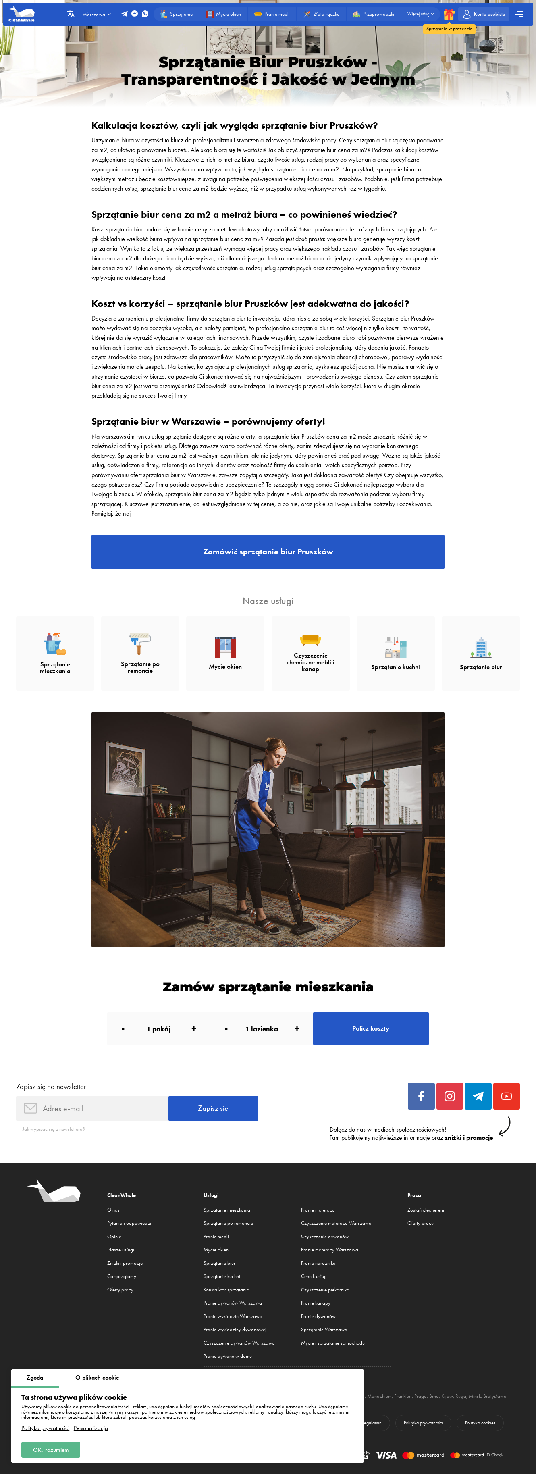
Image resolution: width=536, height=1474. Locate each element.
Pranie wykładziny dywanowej (235, 1329)
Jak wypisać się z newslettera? (54, 1129)
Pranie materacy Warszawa (329, 1250)
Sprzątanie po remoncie (228, 1223)
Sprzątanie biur (219, 1263)
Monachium (379, 1396)
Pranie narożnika (318, 1263)
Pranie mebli (216, 1236)
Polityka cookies (480, 1423)
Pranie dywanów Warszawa (233, 1303)
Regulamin (371, 1423)
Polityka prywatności (45, 1428)
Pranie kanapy (315, 1303)
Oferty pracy (120, 1290)
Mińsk (475, 1396)
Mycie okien (216, 1250)
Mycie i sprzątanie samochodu (333, 1343)
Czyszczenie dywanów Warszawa (239, 1343)
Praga (420, 1396)
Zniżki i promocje (125, 1263)
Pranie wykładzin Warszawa (233, 1316)
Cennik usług (314, 1276)
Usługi (211, 1195)
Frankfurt (403, 1396)
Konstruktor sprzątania (226, 1290)
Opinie (114, 1236)
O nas (113, 1210)
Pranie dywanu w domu (228, 1356)
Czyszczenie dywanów (325, 1236)
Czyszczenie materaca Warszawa (336, 1223)
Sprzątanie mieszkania (227, 1210)
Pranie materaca (318, 1210)
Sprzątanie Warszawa (324, 1329)
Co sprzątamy (121, 1276)
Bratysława (495, 1396)
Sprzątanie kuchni (222, 1276)
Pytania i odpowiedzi (129, 1223)
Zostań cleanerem (425, 1210)
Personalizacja (91, 1428)
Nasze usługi (120, 1250)
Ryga (460, 1396)
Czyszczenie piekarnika (325, 1290)
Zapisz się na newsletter (51, 1086)
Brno (434, 1396)
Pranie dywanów (318, 1316)
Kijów (447, 1396)
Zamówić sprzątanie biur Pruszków (268, 551)
